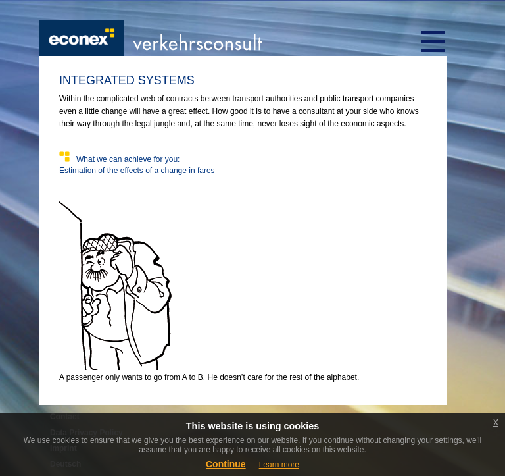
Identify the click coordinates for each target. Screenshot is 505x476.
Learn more (279, 464)
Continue (226, 464)
